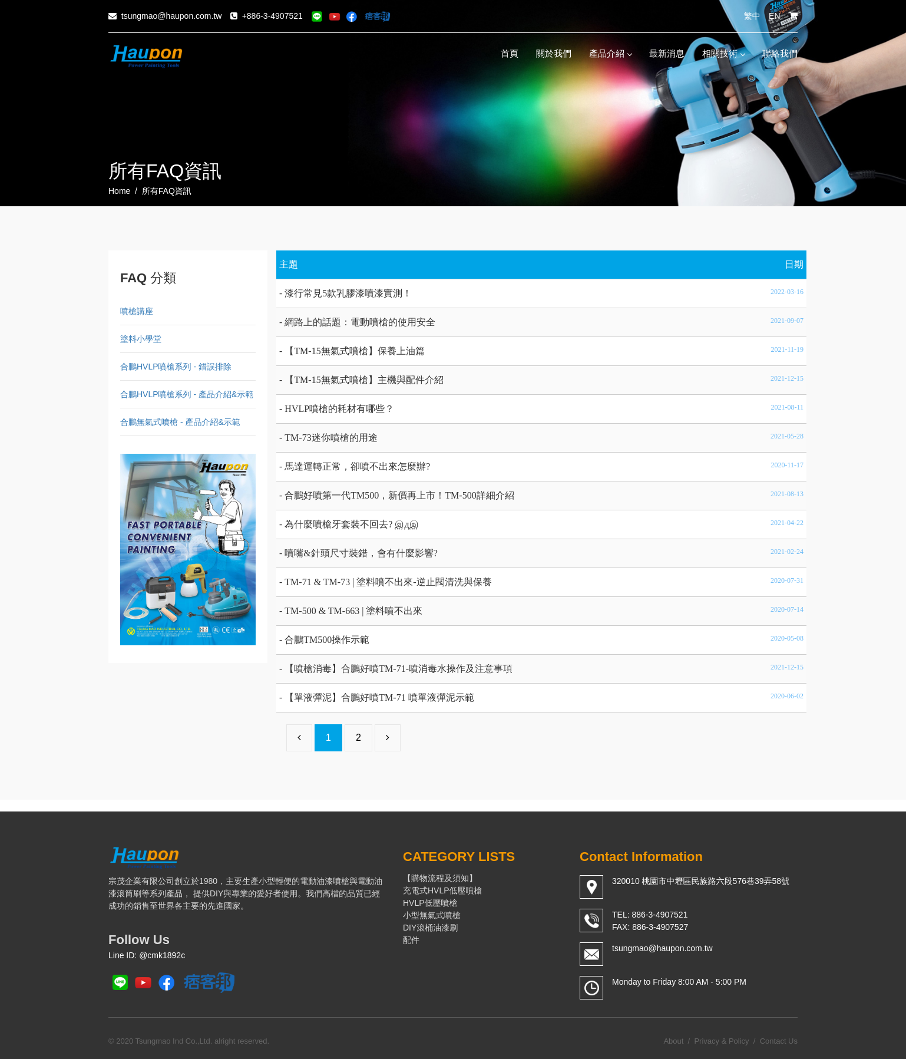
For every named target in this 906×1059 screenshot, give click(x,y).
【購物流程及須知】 (440, 878)
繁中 (752, 16)
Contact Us (779, 1041)
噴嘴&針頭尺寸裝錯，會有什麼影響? (361, 553)
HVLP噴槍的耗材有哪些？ (339, 409)
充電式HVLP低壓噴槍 (442, 890)
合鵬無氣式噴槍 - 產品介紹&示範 (180, 422)
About (673, 1041)
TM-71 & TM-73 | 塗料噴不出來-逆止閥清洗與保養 (388, 582)
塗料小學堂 (140, 339)
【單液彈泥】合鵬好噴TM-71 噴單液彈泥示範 (379, 697)
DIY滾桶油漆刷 (430, 927)
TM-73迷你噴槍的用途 (331, 438)
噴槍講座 (136, 311)
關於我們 (553, 53)
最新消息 (667, 53)
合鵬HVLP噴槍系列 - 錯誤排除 (176, 366)
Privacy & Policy (721, 1041)
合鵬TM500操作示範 (327, 640)
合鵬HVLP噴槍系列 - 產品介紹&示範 (186, 394)
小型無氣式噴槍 (432, 915)
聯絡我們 (780, 53)
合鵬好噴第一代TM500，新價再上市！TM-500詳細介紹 (399, 495)
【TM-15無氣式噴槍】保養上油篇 (354, 351)
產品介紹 (610, 53)
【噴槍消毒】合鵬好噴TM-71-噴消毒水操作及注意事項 (398, 669)
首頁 (509, 53)
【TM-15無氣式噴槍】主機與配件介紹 (364, 380)
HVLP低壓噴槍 (430, 903)
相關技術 (723, 53)
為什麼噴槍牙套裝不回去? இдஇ (351, 524)
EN (774, 16)
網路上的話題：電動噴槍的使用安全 (360, 322)
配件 (411, 940)
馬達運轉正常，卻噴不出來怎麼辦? (357, 466)
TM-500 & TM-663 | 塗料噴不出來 (353, 611)
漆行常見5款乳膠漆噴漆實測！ (348, 293)
